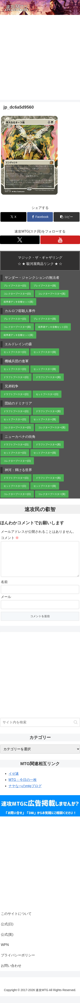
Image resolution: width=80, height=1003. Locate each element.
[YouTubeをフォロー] (60, 240)
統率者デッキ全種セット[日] (53, 327)
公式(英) (7, 941)
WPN (5, 951)
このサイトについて (16, 920)
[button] (67, 217)
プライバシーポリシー (18, 962)
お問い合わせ (11, 972)
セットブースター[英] (44, 352)
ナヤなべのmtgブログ (25, 793)
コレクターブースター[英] (51, 293)
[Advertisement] (40, 60)
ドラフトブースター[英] (48, 377)
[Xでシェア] (13, 217)
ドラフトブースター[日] (16, 377)
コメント (10, 538)
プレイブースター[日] (15, 285)
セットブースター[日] (15, 352)
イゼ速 (14, 780)
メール (6, 603)
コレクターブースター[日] (17, 293)
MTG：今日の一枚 (23, 786)
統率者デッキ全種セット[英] (18, 301)
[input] (40, 729)
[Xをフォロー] (20, 240)
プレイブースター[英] (44, 285)
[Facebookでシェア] (40, 217)
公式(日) (7, 931)
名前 (4, 589)
